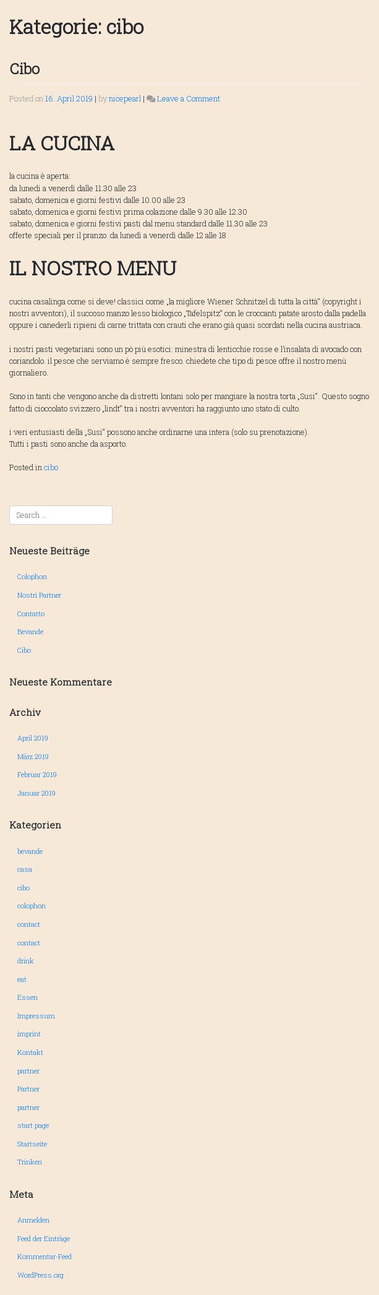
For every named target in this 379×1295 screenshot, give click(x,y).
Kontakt (30, 1052)
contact (28, 924)
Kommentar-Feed (44, 1256)
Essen (27, 997)
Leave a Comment (188, 98)
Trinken (29, 1161)
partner (28, 1070)
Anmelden (33, 1219)
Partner (28, 1088)
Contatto (31, 613)
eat (22, 979)
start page (33, 1125)
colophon (31, 905)
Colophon (32, 576)
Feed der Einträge (43, 1238)
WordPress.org (40, 1275)
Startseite (32, 1143)
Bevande (30, 631)
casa (24, 869)
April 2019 (32, 737)
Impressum (36, 1015)
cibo (51, 467)
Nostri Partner (39, 595)
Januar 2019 (36, 793)
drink (25, 960)
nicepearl (125, 98)
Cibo (24, 69)
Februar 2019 (37, 774)
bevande (30, 851)
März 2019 (33, 756)
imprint (29, 1033)
